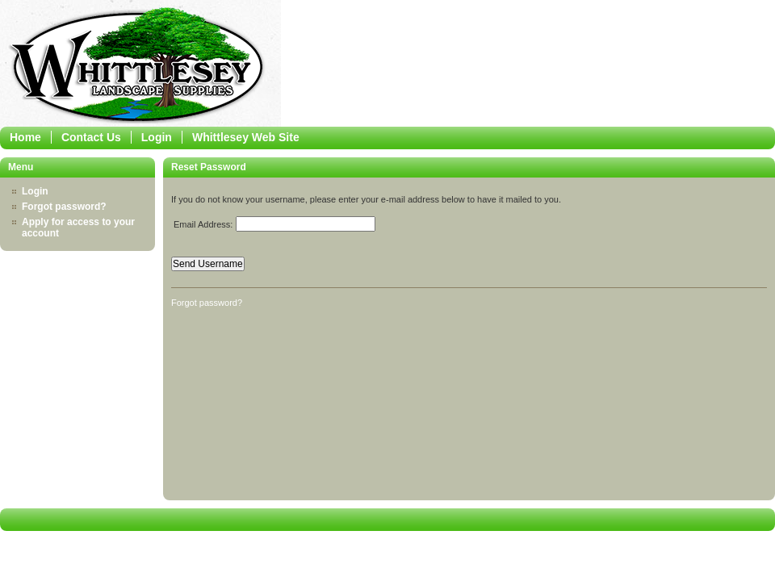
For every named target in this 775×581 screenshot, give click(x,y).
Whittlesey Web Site (246, 137)
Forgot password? (64, 206)
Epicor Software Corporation (140, 67)
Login (156, 137)
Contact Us (91, 137)
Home (25, 137)
